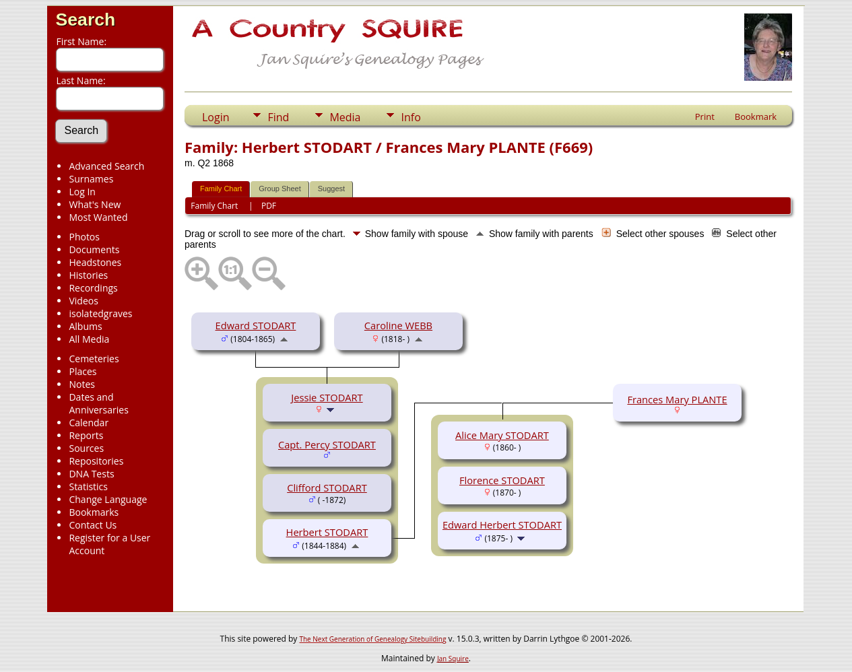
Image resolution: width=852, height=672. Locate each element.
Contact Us (93, 524)
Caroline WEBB (398, 325)
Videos (83, 300)
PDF (268, 205)
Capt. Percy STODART (327, 444)
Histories (88, 275)
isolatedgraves (100, 313)
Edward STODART (256, 325)
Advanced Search (106, 166)
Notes (82, 384)
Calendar (88, 422)
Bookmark (756, 116)
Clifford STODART (327, 487)
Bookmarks (94, 512)
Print (705, 116)
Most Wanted (98, 217)
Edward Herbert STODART (502, 524)
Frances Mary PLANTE (677, 399)
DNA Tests (91, 473)
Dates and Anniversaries (98, 403)
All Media (89, 339)
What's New (95, 204)
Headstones (95, 262)
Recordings (93, 287)
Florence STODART (502, 480)
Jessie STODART (326, 397)
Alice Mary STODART (502, 435)
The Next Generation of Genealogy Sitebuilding (372, 639)
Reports (86, 435)
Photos (84, 236)
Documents (94, 249)
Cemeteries (94, 358)
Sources (86, 448)
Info (410, 117)
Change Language (108, 499)
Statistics (88, 486)
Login (216, 117)
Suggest (331, 188)
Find (278, 117)
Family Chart (221, 188)
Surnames (91, 178)
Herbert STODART (327, 532)
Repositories (96, 461)
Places (82, 371)
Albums (85, 326)
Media (344, 117)
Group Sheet (279, 188)
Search (85, 19)
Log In (82, 191)
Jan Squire (453, 658)
